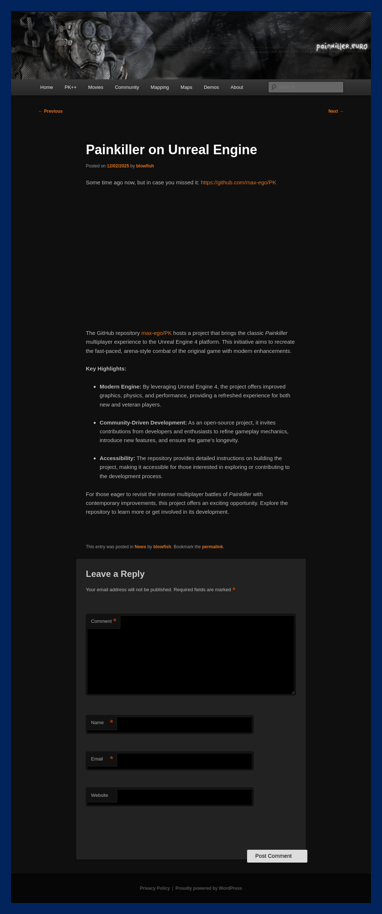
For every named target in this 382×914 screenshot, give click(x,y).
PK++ (71, 87)
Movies (95, 87)
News (140, 546)
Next (335, 111)
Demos (211, 87)
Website (99, 795)
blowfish (145, 166)
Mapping (160, 87)
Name (102, 723)
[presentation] (141, 828)
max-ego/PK (156, 333)
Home (46, 87)
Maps (186, 87)
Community (127, 87)
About (237, 87)
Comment (103, 621)
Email (102, 759)
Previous (50, 111)
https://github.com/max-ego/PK (238, 182)
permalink (212, 546)
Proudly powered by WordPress (208, 888)
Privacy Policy (154, 888)
